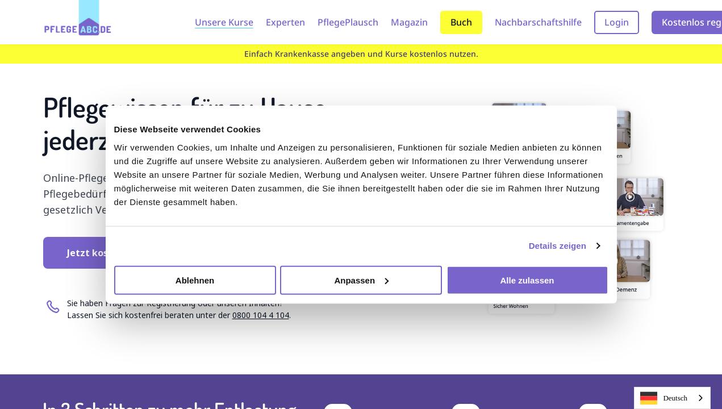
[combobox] (672, 398)
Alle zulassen (527, 280)
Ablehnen (195, 280)
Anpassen (361, 280)
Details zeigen (557, 246)
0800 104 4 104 (260, 315)
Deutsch (663, 398)
